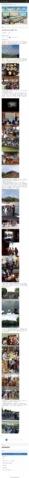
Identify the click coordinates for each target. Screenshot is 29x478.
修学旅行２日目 (5, 35)
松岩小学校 (5, 1)
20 (2, 435)
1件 (9, 32)
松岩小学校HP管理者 (13, 37)
